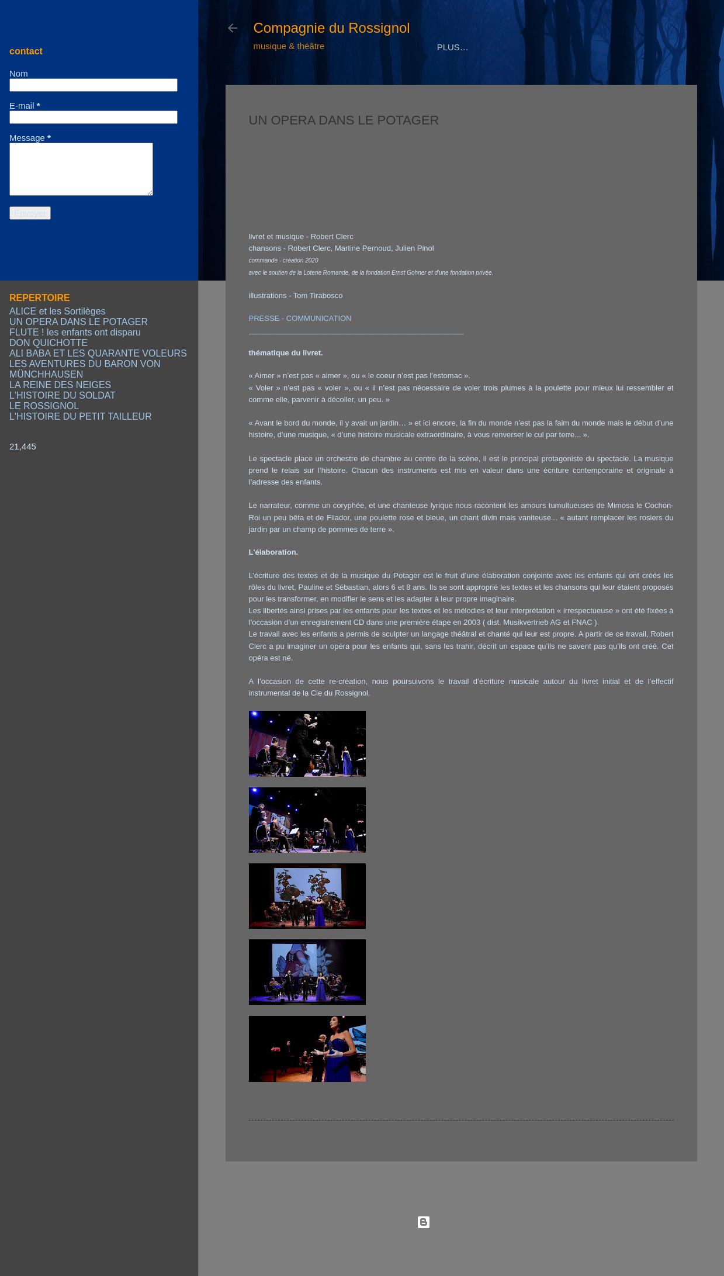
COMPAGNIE (289, 83)
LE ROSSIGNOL (44, 406)
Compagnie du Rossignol (332, 28)
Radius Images (491, 1245)
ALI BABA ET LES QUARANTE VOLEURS (98, 353)
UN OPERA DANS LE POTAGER (78, 322)
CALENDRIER (497, 83)
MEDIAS (431, 83)
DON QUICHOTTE (48, 343)
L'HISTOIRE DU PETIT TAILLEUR (80, 416)
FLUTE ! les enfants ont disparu (75, 332)
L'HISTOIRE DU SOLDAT (62, 395)
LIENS (622, 83)
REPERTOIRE (365, 83)
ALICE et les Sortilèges (57, 311)
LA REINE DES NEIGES (60, 385)
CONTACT (567, 83)
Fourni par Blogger (461, 1222)
